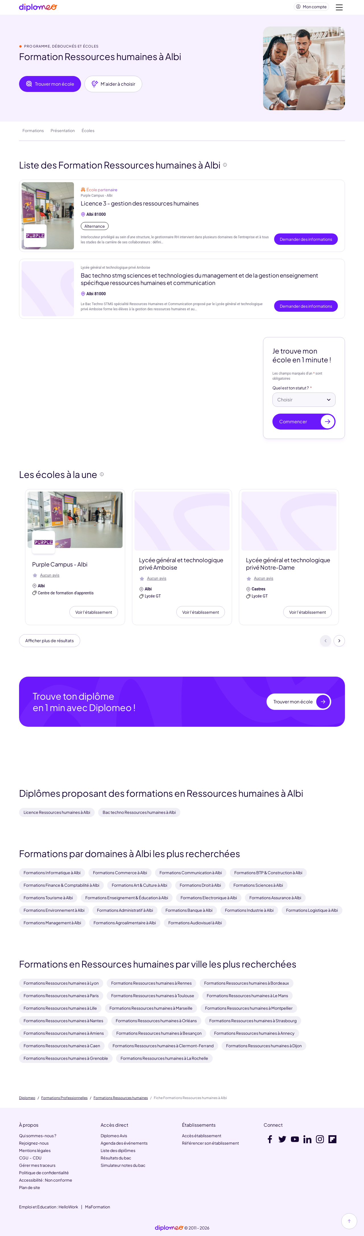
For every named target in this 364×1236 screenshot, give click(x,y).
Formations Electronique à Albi (209, 897)
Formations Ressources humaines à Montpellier (249, 1008)
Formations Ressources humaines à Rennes (151, 982)
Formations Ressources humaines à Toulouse (152, 995)
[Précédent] (325, 643)
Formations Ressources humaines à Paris (61, 995)
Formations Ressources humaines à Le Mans (247, 995)
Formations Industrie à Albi (249, 910)
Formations (33, 132)
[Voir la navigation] (339, 8)
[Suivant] (339, 643)
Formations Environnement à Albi (54, 910)
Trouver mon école (50, 86)
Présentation (63, 132)
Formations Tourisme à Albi (48, 897)
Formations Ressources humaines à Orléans (156, 1020)
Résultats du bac (116, 1157)
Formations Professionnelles (64, 1098)
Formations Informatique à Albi (52, 872)
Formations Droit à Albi (200, 885)
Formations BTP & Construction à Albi (268, 872)
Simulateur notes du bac (123, 1165)
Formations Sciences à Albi (258, 885)
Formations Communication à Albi (191, 872)
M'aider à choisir (113, 86)
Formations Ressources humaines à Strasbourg (253, 1020)
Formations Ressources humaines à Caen (62, 1045)
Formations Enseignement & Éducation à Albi (126, 897)
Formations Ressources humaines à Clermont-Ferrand (163, 1045)
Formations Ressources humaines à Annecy (254, 1033)
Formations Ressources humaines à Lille (60, 1008)
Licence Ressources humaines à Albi (57, 812)
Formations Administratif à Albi (125, 910)
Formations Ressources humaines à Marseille (151, 1008)
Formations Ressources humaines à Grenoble (66, 1058)
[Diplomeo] (38, 9)
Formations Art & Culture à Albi (139, 885)
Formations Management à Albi (52, 922)
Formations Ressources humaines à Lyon (61, 982)
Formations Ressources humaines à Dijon (264, 1045)
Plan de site (29, 1187)
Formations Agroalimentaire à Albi (125, 922)
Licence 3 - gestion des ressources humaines (140, 205)
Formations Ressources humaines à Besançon (159, 1033)
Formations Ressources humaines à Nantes (63, 1020)
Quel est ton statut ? (290, 390)
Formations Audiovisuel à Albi (195, 922)
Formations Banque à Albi (189, 910)
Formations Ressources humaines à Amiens (64, 1033)
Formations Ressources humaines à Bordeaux (246, 982)
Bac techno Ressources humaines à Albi (139, 812)
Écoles (88, 132)
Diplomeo (27, 1098)
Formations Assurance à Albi (275, 897)
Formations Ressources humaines (121, 1098)
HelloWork (68, 1206)
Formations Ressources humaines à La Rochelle (164, 1058)
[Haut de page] (349, 1221)
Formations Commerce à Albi (120, 872)
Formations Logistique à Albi (312, 910)
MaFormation (97, 1206)
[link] (169, 1228)
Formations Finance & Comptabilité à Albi (61, 885)
